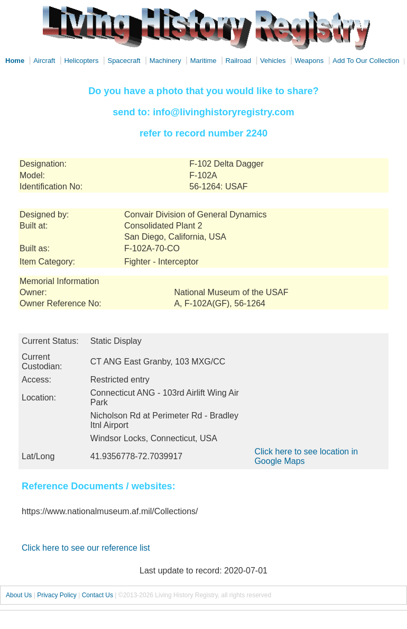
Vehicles (272, 61)
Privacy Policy (57, 595)
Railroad (238, 61)
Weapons (309, 61)
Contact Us (97, 595)
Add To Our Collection (365, 61)
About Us (19, 595)
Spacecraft (123, 61)
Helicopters (81, 61)
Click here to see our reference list (86, 547)
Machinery (165, 61)
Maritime (203, 61)
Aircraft (44, 61)
